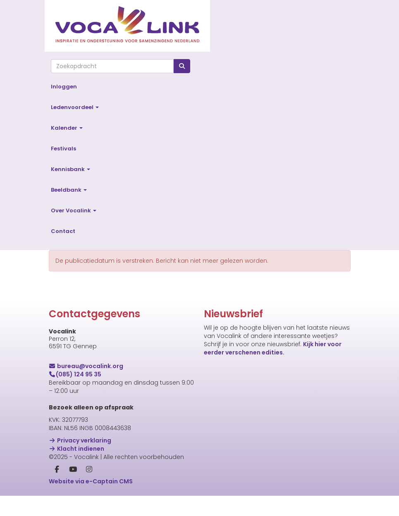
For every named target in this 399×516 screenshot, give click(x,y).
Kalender (67, 128)
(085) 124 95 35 (75, 374)
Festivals (63, 148)
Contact (63, 231)
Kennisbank (70, 169)
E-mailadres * (224, 393)
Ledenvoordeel (75, 107)
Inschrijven (301, 480)
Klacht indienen (77, 449)
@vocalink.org (86, 366)
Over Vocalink (73, 210)
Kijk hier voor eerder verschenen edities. (273, 348)
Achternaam (223, 445)
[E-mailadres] (301, 405)
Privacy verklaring (80, 440)
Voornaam (220, 419)
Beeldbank (69, 190)
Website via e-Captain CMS (91, 481)
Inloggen (64, 86)
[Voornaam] (301, 432)
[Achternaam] (301, 458)
